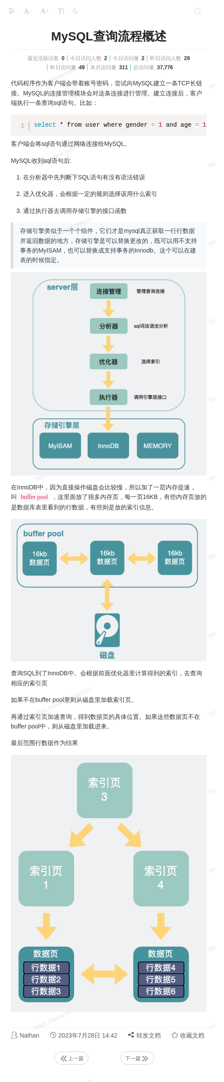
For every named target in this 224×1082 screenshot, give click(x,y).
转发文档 (144, 1035)
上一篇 (71, 1058)
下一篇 (137, 1058)
